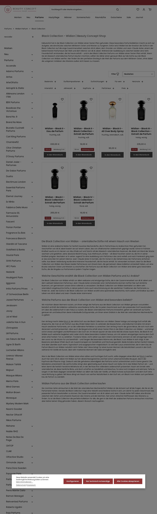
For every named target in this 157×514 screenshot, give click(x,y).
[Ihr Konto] (144, 9)
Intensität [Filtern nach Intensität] (50, 88)
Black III (67, 321)
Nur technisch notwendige (98, 482)
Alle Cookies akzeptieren (128, 482)
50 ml (76, 149)
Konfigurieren (73, 482)
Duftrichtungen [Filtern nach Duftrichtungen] (99, 81)
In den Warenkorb (55, 155)
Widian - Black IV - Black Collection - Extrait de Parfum (83, 200)
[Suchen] (117, 9)
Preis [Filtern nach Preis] (125, 88)
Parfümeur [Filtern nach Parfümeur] (108, 88)
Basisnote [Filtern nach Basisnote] (50, 81)
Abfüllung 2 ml (58, 149)
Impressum (31, 486)
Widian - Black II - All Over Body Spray (113, 130)
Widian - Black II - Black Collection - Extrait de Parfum (84, 131)
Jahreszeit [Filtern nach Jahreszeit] (70, 88)
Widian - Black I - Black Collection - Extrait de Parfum (55, 200)
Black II (143, 356)
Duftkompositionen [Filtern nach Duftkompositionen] (74, 81)
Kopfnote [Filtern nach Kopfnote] (88, 88)
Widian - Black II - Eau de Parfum (55, 130)
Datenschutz (21, 486)
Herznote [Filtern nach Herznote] (137, 81)
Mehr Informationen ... (24, 483)
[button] (32, 54)
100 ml (47, 149)
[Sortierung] (139, 74)
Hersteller (19, 37)
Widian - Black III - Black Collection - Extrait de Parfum (141, 131)
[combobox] (82, 9)
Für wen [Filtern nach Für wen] (120, 81)
